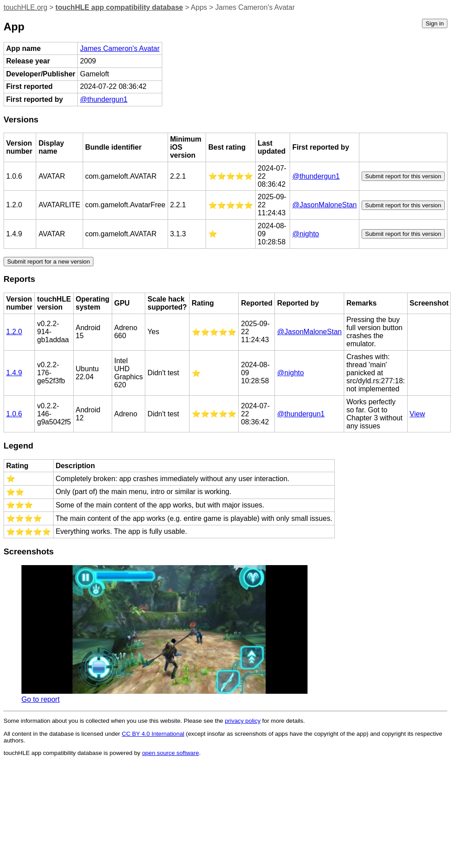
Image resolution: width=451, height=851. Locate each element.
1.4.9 (14, 373)
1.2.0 (14, 331)
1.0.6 (14, 414)
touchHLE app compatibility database (119, 7)
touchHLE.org (25, 7)
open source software (170, 753)
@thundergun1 (103, 99)
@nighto (305, 234)
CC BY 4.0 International (153, 733)
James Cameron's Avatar (120, 48)
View (417, 414)
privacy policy (243, 720)
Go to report (40, 699)
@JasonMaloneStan (324, 205)
